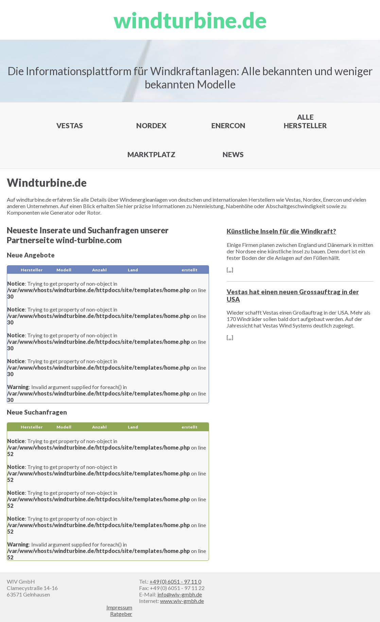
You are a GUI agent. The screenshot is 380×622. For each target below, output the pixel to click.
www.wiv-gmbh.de (182, 601)
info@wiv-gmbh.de (179, 594)
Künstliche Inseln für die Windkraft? (281, 231)
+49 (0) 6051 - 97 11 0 (175, 581)
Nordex (151, 125)
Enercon (228, 125)
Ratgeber (121, 613)
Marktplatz (151, 154)
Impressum (119, 607)
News (233, 154)
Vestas (69, 125)
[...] (230, 269)
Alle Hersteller (305, 121)
